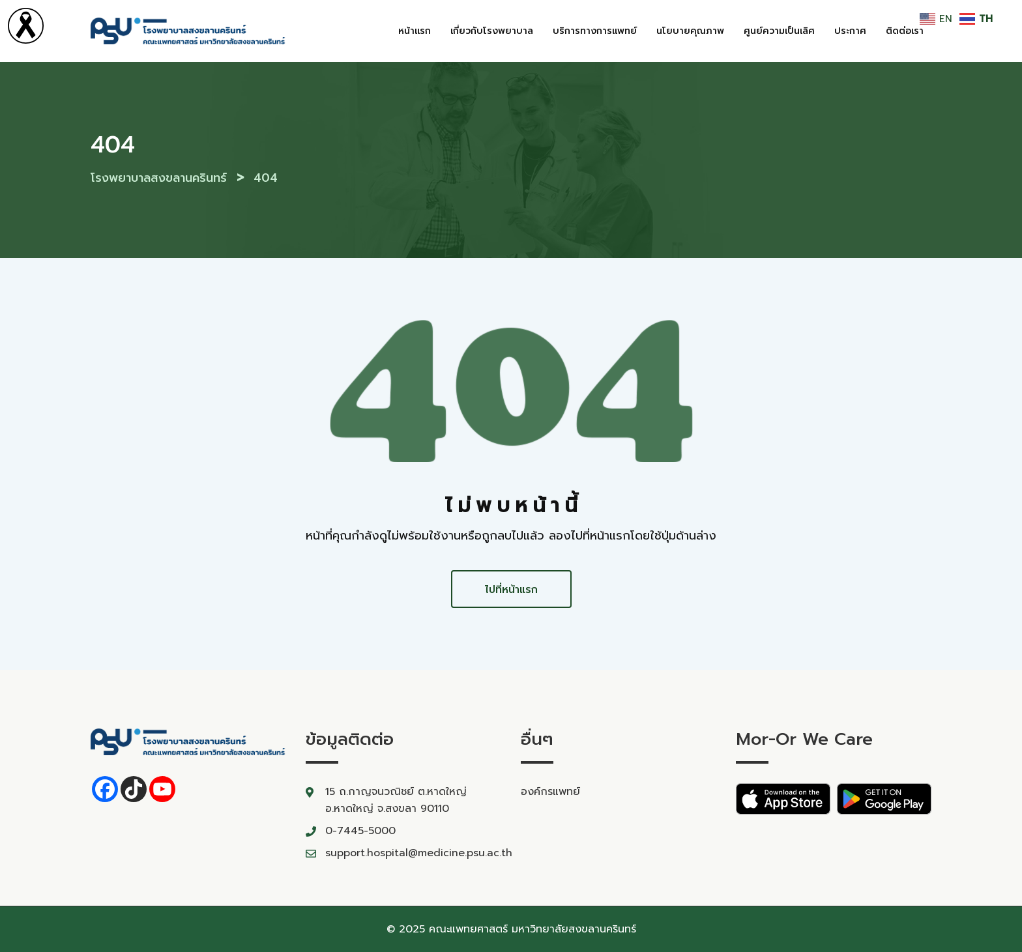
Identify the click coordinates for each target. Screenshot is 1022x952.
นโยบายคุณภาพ (690, 31)
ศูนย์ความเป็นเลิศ (779, 31)
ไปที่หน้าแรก (511, 590)
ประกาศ (850, 31)
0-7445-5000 (360, 831)
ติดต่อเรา (905, 31)
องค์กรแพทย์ (550, 792)
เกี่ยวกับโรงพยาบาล (491, 31)
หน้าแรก (414, 31)
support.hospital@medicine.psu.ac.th (418, 853)
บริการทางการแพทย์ (595, 31)
